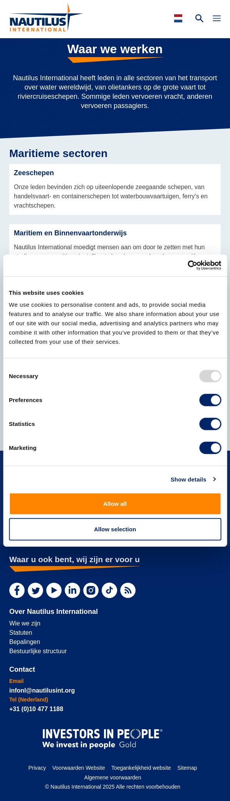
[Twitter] (35, 590)
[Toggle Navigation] (216, 19)
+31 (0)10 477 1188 (36, 709)
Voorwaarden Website (78, 768)
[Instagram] (91, 590)
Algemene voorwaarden (112, 777)
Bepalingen (24, 642)
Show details (188, 479)
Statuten (20, 632)
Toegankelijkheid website (141, 768)
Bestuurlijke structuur (38, 651)
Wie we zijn (24, 623)
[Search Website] (199, 19)
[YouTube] (54, 590)
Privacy (37, 768)
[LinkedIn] (72, 590)
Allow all (115, 503)
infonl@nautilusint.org (42, 690)
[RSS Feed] (128, 590)
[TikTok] (109, 590)
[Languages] (179, 18)
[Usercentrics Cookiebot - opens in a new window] (187, 265)
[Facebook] (17, 590)
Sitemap (187, 768)
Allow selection (115, 529)
